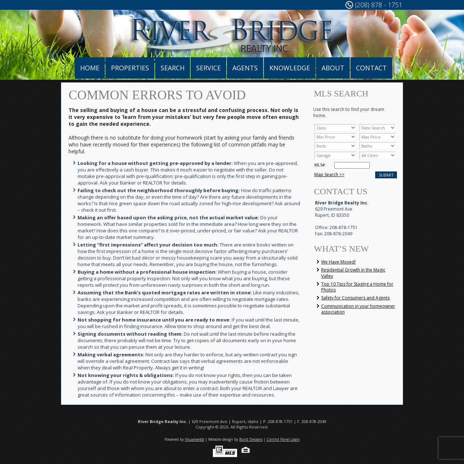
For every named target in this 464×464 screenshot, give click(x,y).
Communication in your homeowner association (358, 309)
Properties (130, 67)
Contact (371, 67)
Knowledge (289, 67)
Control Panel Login (283, 439)
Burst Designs (250, 439)
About (333, 67)
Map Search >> (329, 174)
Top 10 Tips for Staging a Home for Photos (357, 287)
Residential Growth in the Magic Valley (353, 273)
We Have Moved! (338, 262)
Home (89, 67)
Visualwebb (194, 439)
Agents (245, 67)
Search (173, 67)
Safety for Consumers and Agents (355, 298)
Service (208, 67)
